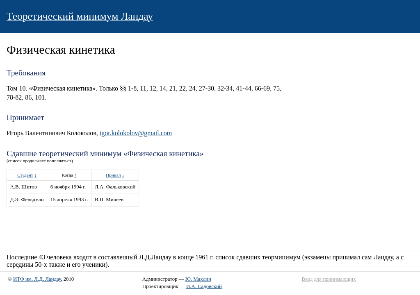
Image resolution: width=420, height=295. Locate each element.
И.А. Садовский (204, 286)
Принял (113, 174)
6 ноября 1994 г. (68, 187)
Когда (67, 174)
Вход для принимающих (328, 279)
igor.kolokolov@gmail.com (136, 132)
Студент (25, 174)
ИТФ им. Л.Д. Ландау (37, 279)
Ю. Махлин (198, 279)
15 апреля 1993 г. (69, 199)
